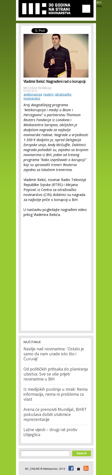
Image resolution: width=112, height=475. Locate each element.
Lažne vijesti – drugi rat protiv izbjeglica (50, 432)
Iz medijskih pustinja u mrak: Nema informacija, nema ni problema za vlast (56, 394)
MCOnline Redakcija (38, 88)
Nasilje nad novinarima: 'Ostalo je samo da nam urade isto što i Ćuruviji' (54, 354)
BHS (99, 2)
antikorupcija (33, 94)
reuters (48, 94)
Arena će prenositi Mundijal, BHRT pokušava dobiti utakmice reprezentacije (55, 415)
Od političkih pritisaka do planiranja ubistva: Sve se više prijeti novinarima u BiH (56, 374)
